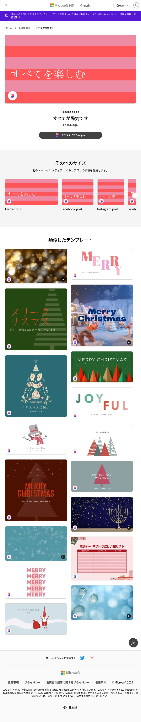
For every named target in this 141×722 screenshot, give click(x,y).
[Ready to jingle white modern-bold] (102, 264)
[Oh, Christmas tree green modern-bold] (102, 366)
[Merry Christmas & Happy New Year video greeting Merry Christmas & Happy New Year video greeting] (102, 315)
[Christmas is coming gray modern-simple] (102, 476)
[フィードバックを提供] (133, 642)
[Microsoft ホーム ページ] (70, 672)
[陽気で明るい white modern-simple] (102, 440)
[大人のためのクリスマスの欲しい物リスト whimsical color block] (102, 558)
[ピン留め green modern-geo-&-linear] (36, 319)
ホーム (8, 27)
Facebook (24, 27)
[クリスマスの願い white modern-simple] (36, 438)
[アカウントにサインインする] (136, 5)
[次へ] (135, 195)
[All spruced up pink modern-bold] (36, 582)
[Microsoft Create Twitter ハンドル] (82, 658)
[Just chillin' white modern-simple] (102, 403)
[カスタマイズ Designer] (71, 135)
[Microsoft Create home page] (85, 5)
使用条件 (100, 682)
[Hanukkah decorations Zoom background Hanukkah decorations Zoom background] (36, 543)
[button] (122, 5)
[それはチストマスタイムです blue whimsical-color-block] (36, 619)
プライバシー (32, 682)
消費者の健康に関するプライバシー (68, 682)
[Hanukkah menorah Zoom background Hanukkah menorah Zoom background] (102, 514)
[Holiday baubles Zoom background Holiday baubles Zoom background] (102, 602)
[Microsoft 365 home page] (62, 5)
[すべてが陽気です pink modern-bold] (31, 192)
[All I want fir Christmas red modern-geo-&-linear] (36, 490)
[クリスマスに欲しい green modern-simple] (36, 386)
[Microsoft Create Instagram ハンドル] (92, 658)
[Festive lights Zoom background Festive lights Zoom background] (36, 266)
